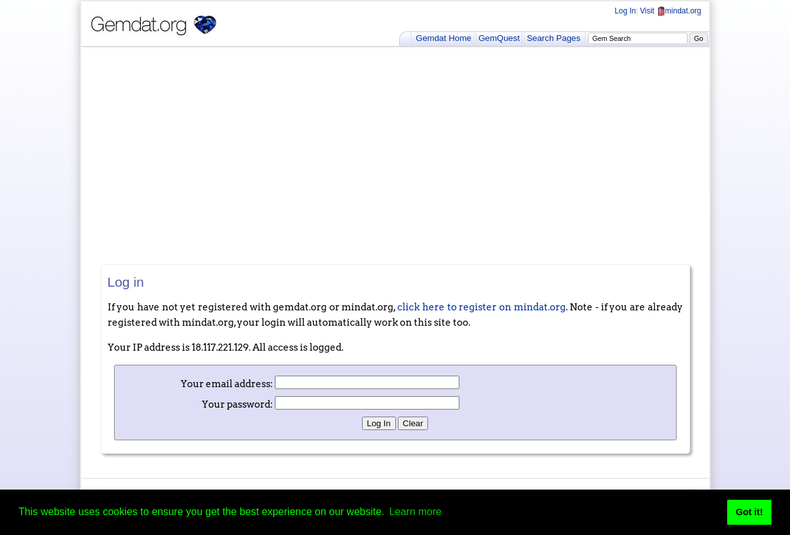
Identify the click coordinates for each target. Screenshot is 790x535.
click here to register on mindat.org (481, 307)
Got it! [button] (749, 512)
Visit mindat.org (671, 10)
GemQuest (499, 38)
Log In (625, 10)
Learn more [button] (415, 511)
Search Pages (553, 38)
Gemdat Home (444, 38)
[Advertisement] (395, 155)
